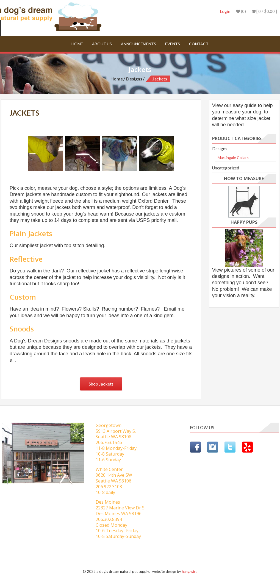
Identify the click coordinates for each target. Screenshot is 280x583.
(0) (241, 11)
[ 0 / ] (264, 11)
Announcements (138, 43)
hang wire (189, 571)
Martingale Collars (233, 157)
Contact (199, 43)
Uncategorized (225, 167)
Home (77, 43)
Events (172, 43)
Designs (134, 78)
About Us (102, 43)
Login (225, 11)
